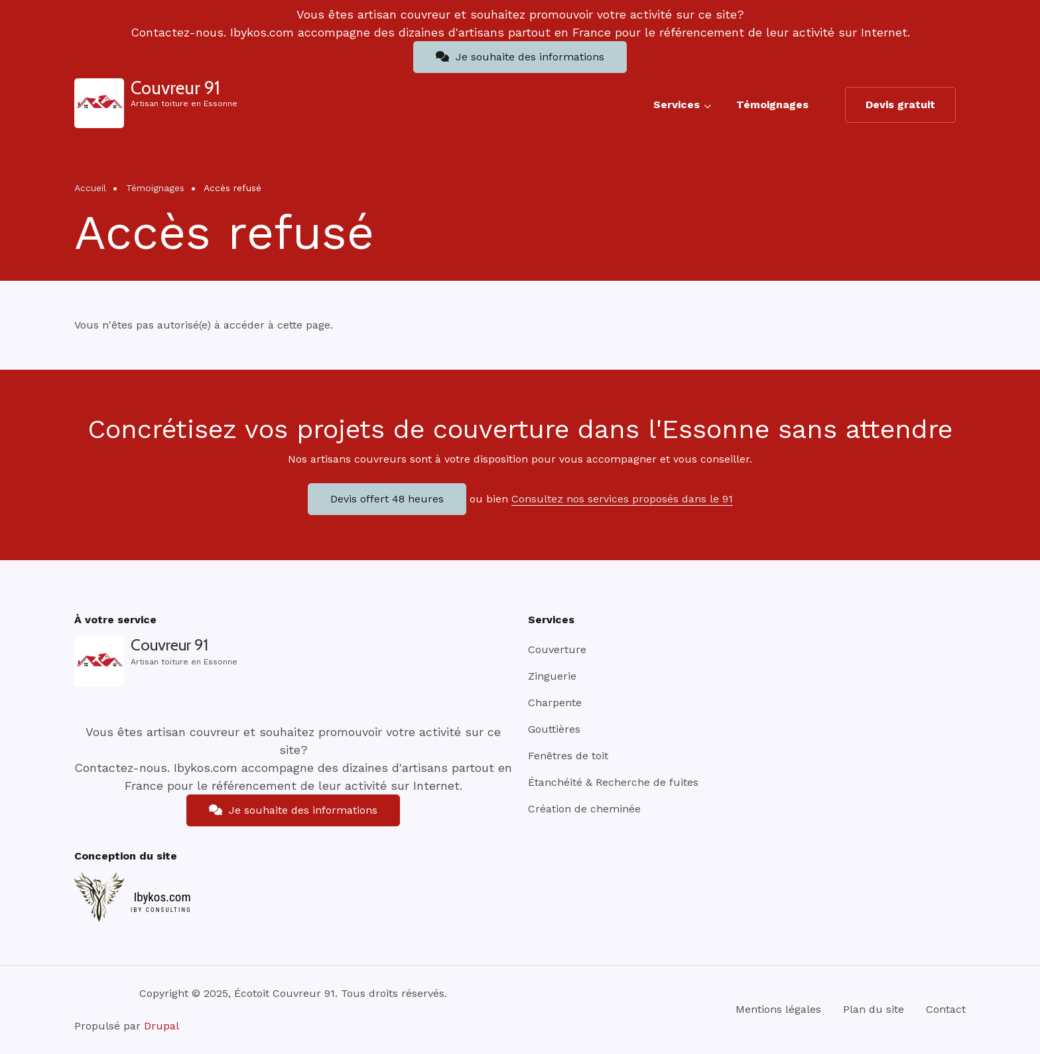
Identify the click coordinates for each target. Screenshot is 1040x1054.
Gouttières (554, 729)
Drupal (161, 1025)
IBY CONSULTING (161, 910)
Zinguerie (552, 676)
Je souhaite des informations (520, 56)
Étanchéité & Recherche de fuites (613, 782)
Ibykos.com (161, 897)
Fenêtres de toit (568, 755)
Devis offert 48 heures (387, 498)
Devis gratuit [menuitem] (900, 104)
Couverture (557, 649)
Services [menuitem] (682, 110)
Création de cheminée (584, 808)
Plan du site (873, 1009)
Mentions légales (778, 1009)
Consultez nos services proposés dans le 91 (622, 498)
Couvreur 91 (175, 88)
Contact (946, 1009)
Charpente (555, 702)
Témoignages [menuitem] (772, 104)
